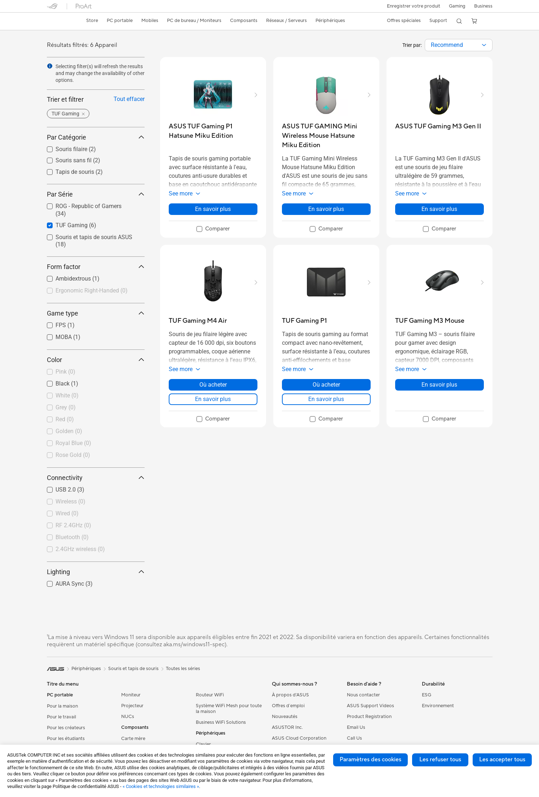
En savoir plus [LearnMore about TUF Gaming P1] (326, 399)
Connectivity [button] (96, 477)
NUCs (127, 716)
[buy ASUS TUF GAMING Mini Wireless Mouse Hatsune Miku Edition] (326, 136)
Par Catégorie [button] (96, 137)
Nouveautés (284, 716)
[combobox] (458, 45)
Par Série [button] (96, 194)
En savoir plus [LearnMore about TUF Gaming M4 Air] (213, 399)
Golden (69, 431)
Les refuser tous (440, 759)
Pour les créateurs (66, 728)
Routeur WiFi (210, 695)
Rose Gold (73, 455)
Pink (65, 371)
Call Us (354, 738)
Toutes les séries (183, 668)
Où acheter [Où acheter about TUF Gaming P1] (326, 384)
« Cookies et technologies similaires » (161, 786)
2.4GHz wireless (80, 549)
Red (65, 419)
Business (483, 6)
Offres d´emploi (288, 706)
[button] (456, 6)
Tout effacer (129, 99)
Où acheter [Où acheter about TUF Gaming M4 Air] (213, 384)
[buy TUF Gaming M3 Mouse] (429, 321)
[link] (59, 21)
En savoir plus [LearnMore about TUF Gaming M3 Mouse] (439, 384)
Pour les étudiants (66, 738)
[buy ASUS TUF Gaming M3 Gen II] (438, 126)
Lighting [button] (96, 572)
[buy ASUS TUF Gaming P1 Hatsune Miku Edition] (213, 131)
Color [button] (96, 360)
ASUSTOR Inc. (287, 727)
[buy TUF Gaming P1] (304, 321)
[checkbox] (93, 291)
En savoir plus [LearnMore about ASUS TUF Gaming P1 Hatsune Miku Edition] (213, 209)
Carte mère (133, 738)
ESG (426, 695)
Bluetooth (72, 537)
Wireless (70, 501)
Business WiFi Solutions (221, 722)
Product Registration (369, 716)
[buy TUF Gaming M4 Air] (198, 321)
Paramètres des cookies (370, 759)
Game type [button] (96, 313)
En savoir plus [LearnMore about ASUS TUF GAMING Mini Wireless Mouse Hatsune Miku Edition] (326, 209)
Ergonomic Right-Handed (92, 290)
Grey (66, 407)
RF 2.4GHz (73, 525)
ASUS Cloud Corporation (299, 738)
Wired (67, 513)
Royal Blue (73, 443)
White (67, 395)
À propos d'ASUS (290, 695)
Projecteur (132, 706)
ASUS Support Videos (370, 706)
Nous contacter (363, 695)
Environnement (438, 706)
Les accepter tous (502, 759)
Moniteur (131, 695)
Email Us (356, 727)
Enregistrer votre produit (412, 6)
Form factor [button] (96, 266)
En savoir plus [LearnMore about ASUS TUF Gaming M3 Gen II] (439, 209)
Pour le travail (61, 717)
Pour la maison (62, 706)
